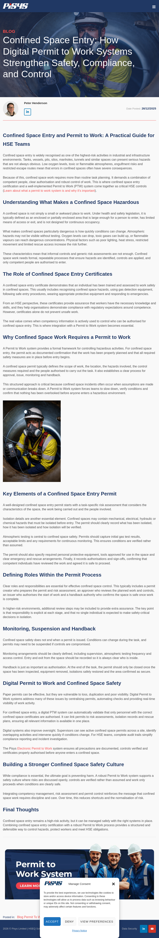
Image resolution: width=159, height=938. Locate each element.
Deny (69, 921)
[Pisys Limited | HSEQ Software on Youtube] (152, 929)
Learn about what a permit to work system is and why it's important (49, 190)
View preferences (96, 921)
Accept (52, 921)
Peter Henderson (35, 103)
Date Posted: (133, 108)
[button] (113, 884)
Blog (20, 917)
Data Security (129, 928)
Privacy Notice (79, 930)
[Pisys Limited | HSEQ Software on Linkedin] (27, 112)
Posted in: (9, 917)
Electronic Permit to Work (34, 748)
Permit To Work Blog (38, 917)
